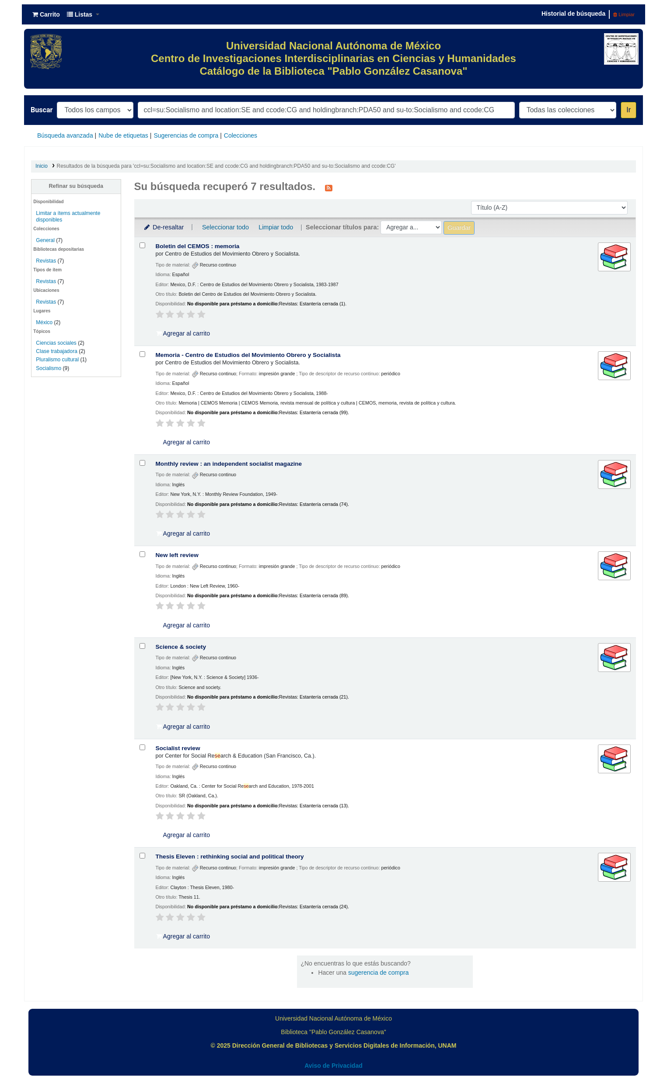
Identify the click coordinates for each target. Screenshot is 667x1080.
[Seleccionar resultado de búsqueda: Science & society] (142, 646)
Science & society (181, 647)
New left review (177, 555)
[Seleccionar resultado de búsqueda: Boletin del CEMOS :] (142, 245)
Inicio (41, 166)
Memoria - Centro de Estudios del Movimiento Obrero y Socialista (248, 355)
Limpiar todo (275, 227)
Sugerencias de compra (186, 135)
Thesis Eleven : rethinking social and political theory (230, 856)
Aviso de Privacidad (333, 1065)
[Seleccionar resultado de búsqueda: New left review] (142, 554)
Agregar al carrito (183, 333)
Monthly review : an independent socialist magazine (229, 463)
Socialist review (178, 748)
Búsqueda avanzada (65, 135)
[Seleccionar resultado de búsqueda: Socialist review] (142, 747)
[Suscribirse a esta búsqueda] (328, 187)
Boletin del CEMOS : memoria (198, 246)
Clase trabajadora (56, 351)
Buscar (41, 110)
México (44, 322)
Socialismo (48, 368)
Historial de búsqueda (573, 13)
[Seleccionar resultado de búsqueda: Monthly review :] (142, 463)
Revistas (46, 261)
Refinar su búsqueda (76, 186)
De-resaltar (163, 227)
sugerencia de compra (378, 972)
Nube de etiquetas (123, 135)
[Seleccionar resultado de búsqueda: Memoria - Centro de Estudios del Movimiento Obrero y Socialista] (142, 354)
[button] (46, 14)
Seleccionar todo (225, 227)
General (46, 240)
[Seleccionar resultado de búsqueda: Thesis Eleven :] (142, 855)
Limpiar (624, 14)
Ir (628, 110)
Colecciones (240, 135)
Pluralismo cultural (57, 360)
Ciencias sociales (56, 343)
